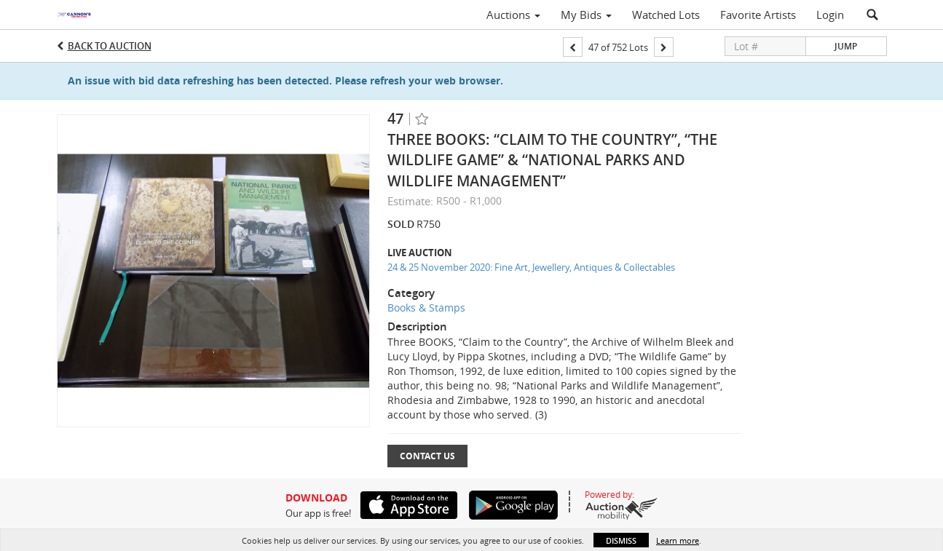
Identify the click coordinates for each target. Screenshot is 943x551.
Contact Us (427, 456)
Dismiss (621, 540)
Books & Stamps (426, 307)
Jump (846, 46)
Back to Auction (109, 45)
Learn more (677, 540)
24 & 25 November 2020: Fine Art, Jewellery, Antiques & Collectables (531, 267)
